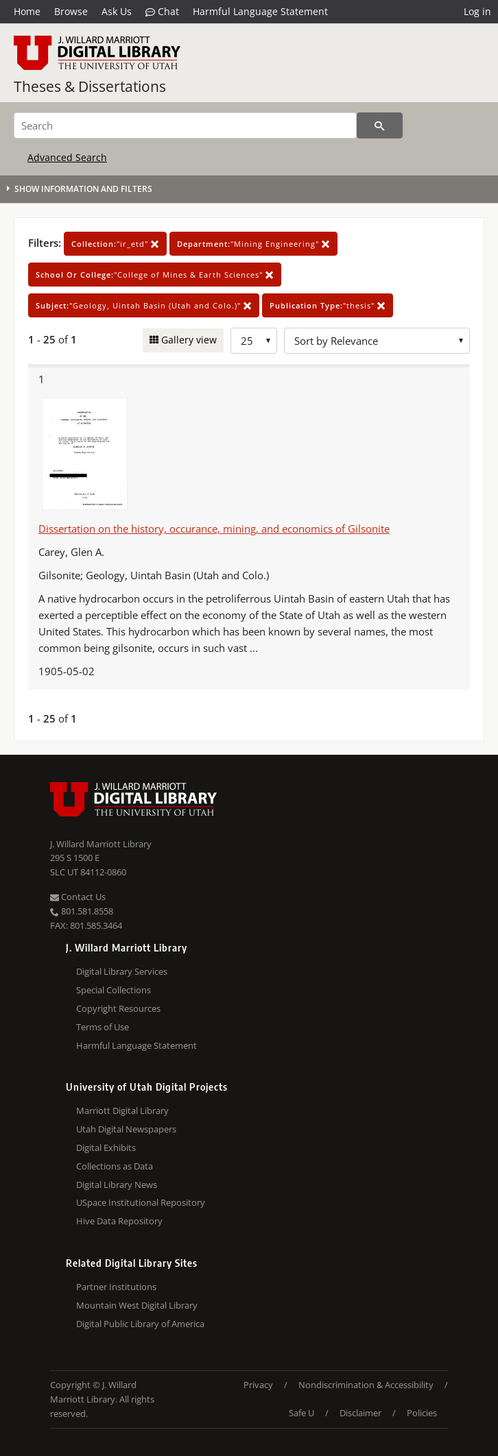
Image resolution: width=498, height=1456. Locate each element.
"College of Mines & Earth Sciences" (155, 274)
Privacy (258, 1385)
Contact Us (78, 896)
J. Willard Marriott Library (101, 844)
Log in (477, 11)
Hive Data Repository (119, 1221)
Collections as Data (114, 1166)
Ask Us (117, 11)
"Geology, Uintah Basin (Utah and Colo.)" (144, 305)
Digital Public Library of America (140, 1324)
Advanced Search (67, 157)
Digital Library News (116, 1184)
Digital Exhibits (106, 1147)
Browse (71, 11)
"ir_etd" (115, 244)
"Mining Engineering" (253, 244)
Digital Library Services (121, 971)
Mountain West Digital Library (137, 1305)
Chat (162, 12)
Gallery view (187, 339)
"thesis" (328, 305)
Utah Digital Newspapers (126, 1129)
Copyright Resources (118, 1008)
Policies (422, 1413)
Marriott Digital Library (122, 1110)
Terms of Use (102, 1027)
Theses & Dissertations (90, 86)
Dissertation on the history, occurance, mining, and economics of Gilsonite (214, 528)
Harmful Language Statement (260, 11)
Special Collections (113, 990)
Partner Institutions (116, 1287)
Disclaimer (360, 1413)
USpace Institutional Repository (140, 1202)
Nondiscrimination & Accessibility (366, 1385)
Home (27, 11)
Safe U (301, 1413)
